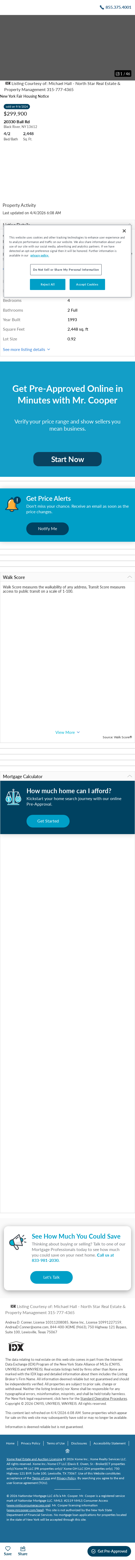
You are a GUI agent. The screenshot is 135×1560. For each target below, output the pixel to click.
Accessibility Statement (110, 1443)
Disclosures (79, 1443)
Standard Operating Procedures (103, 1398)
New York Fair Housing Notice (24, 96)
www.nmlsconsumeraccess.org (28, 1505)
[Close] (124, 231)
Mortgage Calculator (67, 776)
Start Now (67, 459)
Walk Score (67, 577)
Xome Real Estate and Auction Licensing (34, 1459)
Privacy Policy (30, 1443)
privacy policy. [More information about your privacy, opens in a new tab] (39, 255)
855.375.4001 (118, 6)
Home (10, 1443)
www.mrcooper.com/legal (25, 1510)
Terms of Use (56, 1443)
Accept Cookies (87, 284)
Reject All (48, 284)
